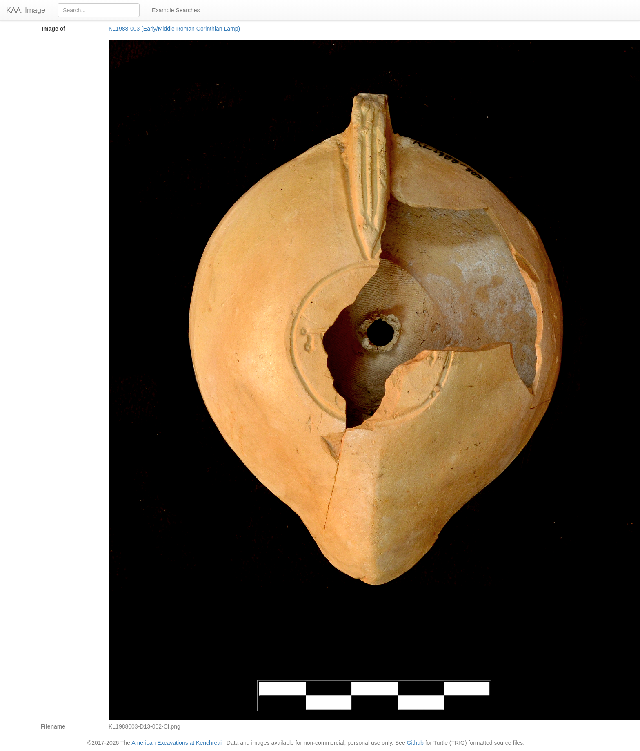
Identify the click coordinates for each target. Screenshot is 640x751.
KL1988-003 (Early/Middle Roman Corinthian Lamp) (174, 28)
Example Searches (176, 10)
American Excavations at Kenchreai (176, 743)
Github (415, 743)
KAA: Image (25, 10)
